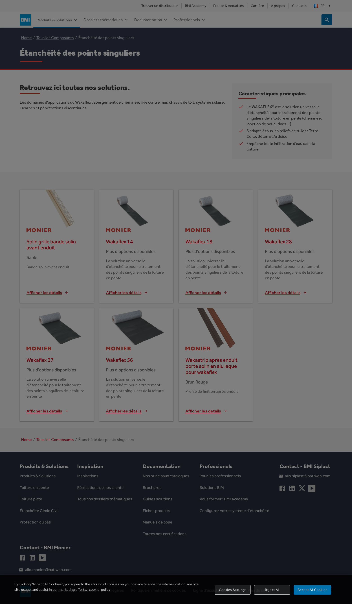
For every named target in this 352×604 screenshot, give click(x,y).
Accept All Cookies (312, 594)
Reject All (272, 594)
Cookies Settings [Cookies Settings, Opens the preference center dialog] (233, 594)
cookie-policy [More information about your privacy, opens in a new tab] (99, 594)
